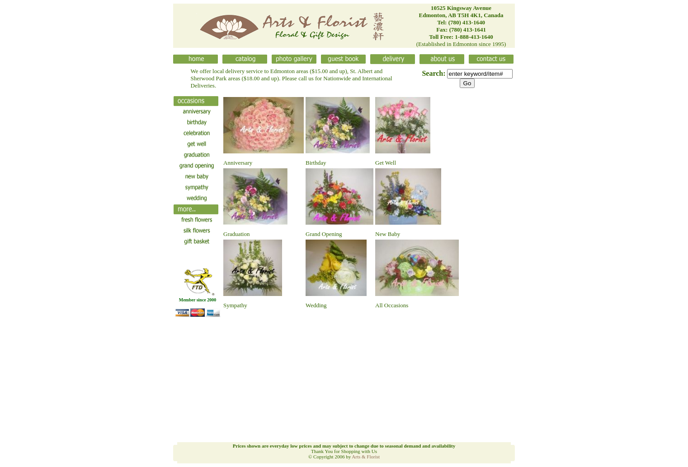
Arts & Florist (366, 456)
